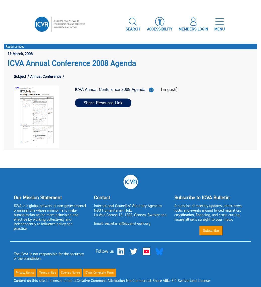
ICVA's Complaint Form (99, 273)
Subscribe (211, 230)
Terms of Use (47, 273)
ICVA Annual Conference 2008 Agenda (114, 89)
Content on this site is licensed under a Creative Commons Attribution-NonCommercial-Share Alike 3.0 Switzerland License (112, 280)
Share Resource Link (103, 103)
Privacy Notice (25, 273)
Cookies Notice (70, 273)
